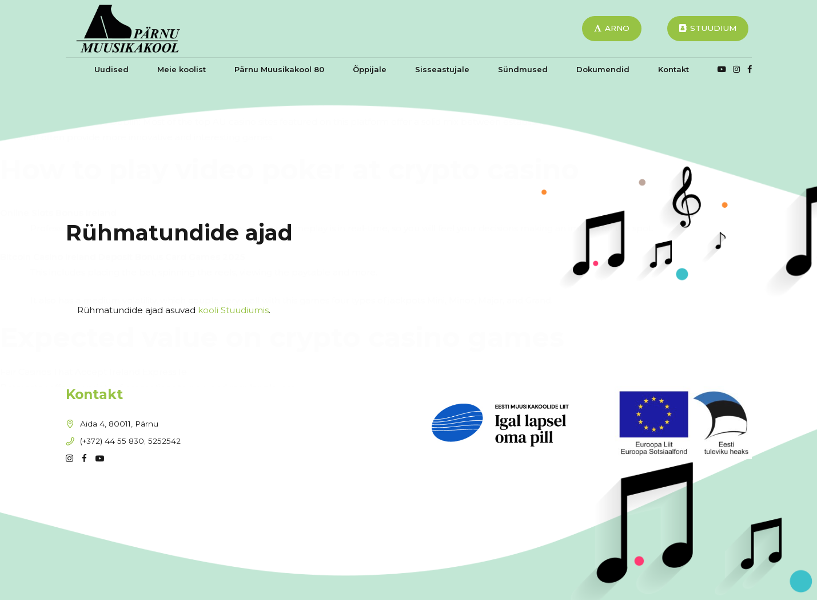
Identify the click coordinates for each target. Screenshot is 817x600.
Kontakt (673, 69)
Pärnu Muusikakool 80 (279, 69)
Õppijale (369, 69)
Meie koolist (181, 69)
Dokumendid (602, 69)
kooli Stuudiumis (233, 310)
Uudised (111, 69)
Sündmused (523, 69)
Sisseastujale (442, 69)
